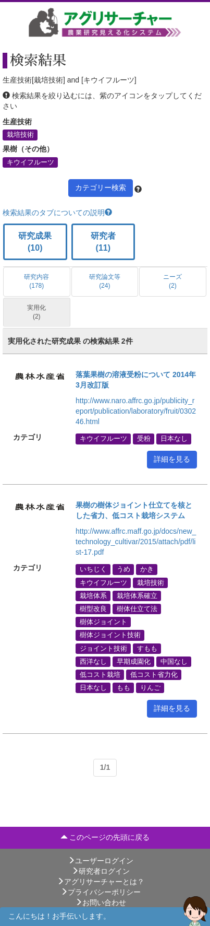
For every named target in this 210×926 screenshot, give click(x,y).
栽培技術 (20, 134)
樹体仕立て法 (137, 608)
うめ (123, 569)
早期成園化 (134, 661)
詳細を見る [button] (172, 459)
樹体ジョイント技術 (110, 635)
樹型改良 (93, 608)
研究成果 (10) (35, 241)
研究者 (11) (103, 241)
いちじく (93, 569)
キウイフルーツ (30, 162)
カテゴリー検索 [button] (100, 187)
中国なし (174, 661)
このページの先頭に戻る (105, 837)
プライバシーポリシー (100, 892)
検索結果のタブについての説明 (57, 212)
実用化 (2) (36, 312)
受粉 (144, 438)
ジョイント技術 (103, 648)
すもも (147, 648)
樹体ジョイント (103, 622)
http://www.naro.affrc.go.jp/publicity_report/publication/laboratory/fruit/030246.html (136, 411)
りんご (150, 687)
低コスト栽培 (100, 674)
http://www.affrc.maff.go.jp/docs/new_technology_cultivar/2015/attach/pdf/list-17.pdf (136, 541)
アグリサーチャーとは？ (100, 881)
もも (123, 687)
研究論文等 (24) (104, 281)
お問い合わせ (100, 902)
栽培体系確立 (137, 595)
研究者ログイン (100, 871)
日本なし (174, 438)
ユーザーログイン (100, 861)
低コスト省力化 (154, 674)
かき (147, 569)
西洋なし (93, 661)
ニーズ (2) (172, 281)
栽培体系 (93, 595)
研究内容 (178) (36, 281)
